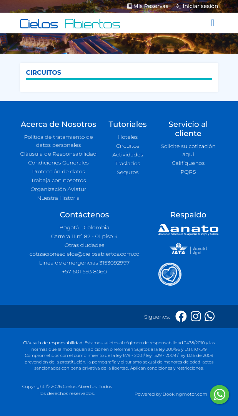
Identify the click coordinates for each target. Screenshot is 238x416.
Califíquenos (188, 162)
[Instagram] (196, 316)
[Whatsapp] (210, 316)
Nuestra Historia (58, 197)
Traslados (127, 163)
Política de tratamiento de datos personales (58, 140)
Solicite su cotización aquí (188, 150)
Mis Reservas (147, 6)
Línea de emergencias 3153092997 (84, 262)
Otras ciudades (85, 245)
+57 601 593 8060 (84, 271)
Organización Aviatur (58, 189)
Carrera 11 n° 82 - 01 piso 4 (84, 236)
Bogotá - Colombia (84, 227)
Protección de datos (58, 171)
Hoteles (128, 136)
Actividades (127, 154)
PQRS (188, 171)
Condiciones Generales (58, 162)
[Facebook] (181, 316)
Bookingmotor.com (185, 394)
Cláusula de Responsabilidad (58, 153)
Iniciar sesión (197, 6)
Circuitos (127, 145)
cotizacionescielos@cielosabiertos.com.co (85, 253)
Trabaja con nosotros (58, 180)
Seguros (128, 172)
